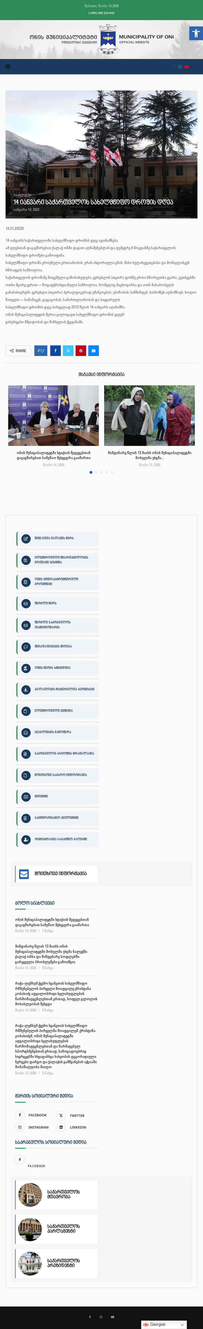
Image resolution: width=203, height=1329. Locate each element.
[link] (196, 33)
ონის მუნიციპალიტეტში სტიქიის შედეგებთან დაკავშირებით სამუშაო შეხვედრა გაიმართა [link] (52, 922)
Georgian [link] (154, 1325)
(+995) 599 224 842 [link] (101, 13)
